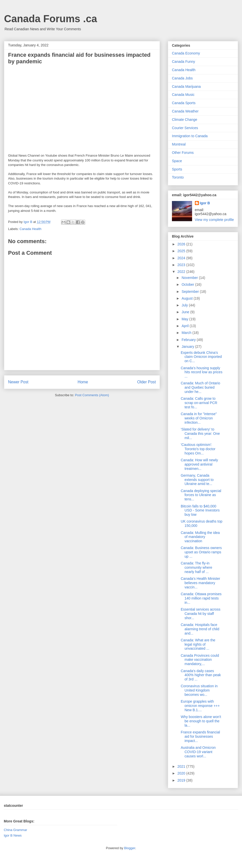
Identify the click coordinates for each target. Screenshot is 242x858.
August (187, 298)
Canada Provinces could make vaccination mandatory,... (200, 659)
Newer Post (18, 382)
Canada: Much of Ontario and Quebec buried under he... (200, 387)
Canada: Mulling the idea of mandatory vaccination (200, 537)
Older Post (146, 382)
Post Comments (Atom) (92, 395)
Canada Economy (186, 53)
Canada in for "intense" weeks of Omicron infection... (199, 418)
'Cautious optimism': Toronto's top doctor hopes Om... (198, 449)
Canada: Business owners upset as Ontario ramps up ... (201, 552)
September (191, 292)
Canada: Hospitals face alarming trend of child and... (200, 629)
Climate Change (184, 120)
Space (177, 161)
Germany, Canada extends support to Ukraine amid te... (197, 479)
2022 (181, 272)
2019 (181, 780)
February (189, 340)
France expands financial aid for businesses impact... (200, 736)
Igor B (205, 203)
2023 (181, 265)
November (190, 278)
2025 (181, 251)
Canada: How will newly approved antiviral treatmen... (199, 464)
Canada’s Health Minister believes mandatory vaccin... (200, 583)
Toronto (178, 177)
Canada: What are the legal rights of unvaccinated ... (198, 644)
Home (83, 382)
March (187, 333)
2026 (181, 244)
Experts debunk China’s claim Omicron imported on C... (201, 357)
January (188, 347)
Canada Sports (183, 103)
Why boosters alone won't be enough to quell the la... (201, 721)
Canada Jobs (182, 78)
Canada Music (183, 95)
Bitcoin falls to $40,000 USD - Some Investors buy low (200, 510)
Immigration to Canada (190, 136)
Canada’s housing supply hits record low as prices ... (201, 372)
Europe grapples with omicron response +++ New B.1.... (200, 705)
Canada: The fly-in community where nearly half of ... (196, 567)
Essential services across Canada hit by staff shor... (200, 613)
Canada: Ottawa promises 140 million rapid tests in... (201, 598)
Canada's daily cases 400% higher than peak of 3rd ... (201, 675)
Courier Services (185, 128)
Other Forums (183, 153)
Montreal (179, 144)
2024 (181, 258)
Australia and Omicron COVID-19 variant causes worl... (198, 752)
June (186, 312)
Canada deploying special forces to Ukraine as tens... (201, 495)
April (186, 326)
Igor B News (13, 835)
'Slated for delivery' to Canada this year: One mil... (200, 433)
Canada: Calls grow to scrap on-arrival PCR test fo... (199, 402)
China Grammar (15, 830)
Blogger (129, 848)
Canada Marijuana (186, 86)
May (185, 319)
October (188, 284)
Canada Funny (183, 62)
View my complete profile (214, 220)
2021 (181, 766)
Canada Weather (185, 111)
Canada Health (31, 229)
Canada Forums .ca (50, 18)
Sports (177, 169)
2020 (181, 773)
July (185, 305)
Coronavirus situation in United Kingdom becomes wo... (199, 690)
